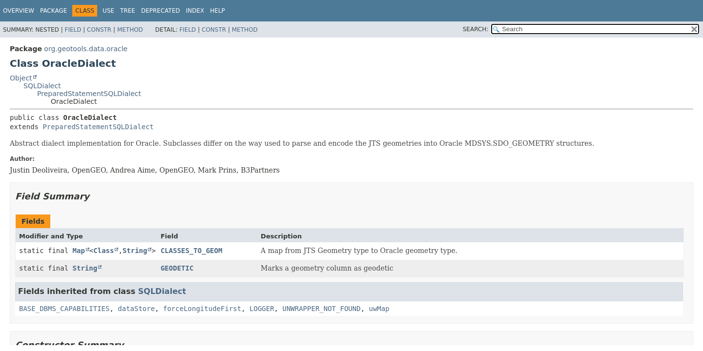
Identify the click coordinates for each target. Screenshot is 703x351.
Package (53, 10)
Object (21, 78)
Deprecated (160, 10)
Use (108, 10)
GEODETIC (177, 268)
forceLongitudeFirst (202, 308)
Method (130, 29)
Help (217, 10)
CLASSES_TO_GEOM (191, 250)
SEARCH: (476, 29)
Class (103, 250)
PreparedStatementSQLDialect (89, 94)
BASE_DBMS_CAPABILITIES (64, 308)
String (135, 250)
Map (79, 250)
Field (72, 29)
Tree (127, 10)
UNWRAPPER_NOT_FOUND (321, 308)
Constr (99, 29)
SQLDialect (42, 86)
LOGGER (261, 308)
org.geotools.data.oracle (85, 49)
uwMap (379, 308)
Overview (18, 10)
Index (195, 10)
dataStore (136, 308)
